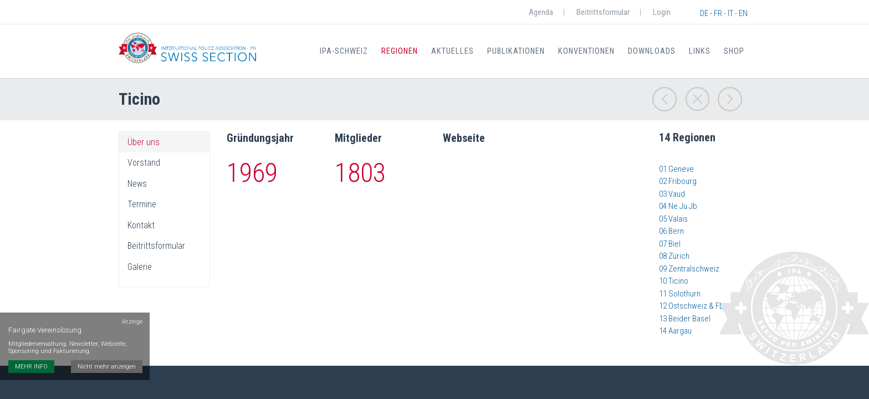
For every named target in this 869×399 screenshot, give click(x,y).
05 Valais (673, 219)
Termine (141, 204)
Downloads (655, 51)
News (137, 184)
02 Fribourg (678, 181)
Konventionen (590, 51)
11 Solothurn (680, 294)
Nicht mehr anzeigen (108, 347)
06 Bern (671, 231)
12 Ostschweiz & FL (691, 306)
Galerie (139, 267)
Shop (734, 51)
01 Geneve (676, 169)
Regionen (407, 51)
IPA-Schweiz (351, 51)
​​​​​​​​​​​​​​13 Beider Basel (684, 319)
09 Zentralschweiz (689, 269)
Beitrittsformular (603, 12)
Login (662, 12)
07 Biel (670, 244)
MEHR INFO (31, 347)
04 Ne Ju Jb (678, 206)
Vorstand (143, 163)
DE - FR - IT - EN (724, 13)
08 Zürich (674, 256)
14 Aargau (675, 331)
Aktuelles (458, 51)
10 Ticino (673, 281)
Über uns (143, 142)
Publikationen (520, 51)
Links (702, 51)
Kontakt (141, 226)
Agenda (541, 12)
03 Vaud (672, 194)
